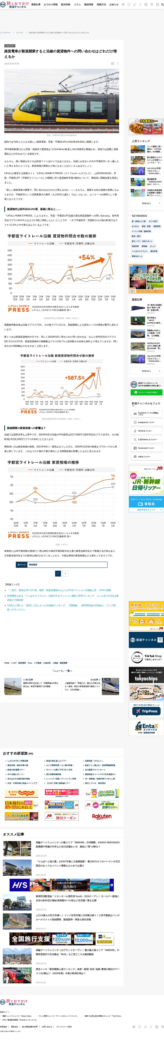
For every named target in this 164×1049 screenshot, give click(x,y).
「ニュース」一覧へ (61, 671)
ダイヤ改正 (153, 221)
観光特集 (65, 4)
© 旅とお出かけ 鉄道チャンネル (10, 1031)
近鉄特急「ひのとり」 (94, 761)
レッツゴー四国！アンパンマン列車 (61, 779)
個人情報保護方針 (29, 1027)
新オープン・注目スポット (142, 241)
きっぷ (152, 246)
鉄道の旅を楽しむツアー (56, 761)
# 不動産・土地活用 (42, 663)
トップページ (5, 33)
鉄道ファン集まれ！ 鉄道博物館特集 (100, 765)
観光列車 (154, 251)
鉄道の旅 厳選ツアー (16, 770)
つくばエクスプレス (139, 251)
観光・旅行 (136, 236)
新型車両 (157, 226)
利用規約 (3, 1027)
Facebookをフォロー (144, 448)
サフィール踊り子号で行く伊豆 (59, 770)
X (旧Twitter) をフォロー (145, 439)
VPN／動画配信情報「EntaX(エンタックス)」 (20, 1020)
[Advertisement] (82, 20)
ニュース (19, 33)
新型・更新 (146, 226)
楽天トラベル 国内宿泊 (95, 783)
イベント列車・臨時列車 (141, 231)
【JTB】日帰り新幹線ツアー (58, 783)
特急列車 (135, 246)
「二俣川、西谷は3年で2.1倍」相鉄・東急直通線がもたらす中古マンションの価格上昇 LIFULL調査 (59, 590)
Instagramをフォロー (144, 422)
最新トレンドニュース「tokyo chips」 (17, 1016)
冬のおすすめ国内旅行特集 (18, 779)
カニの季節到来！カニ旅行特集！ (60, 765)
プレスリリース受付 (64, 1027)
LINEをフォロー (142, 456)
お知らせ (114, 4)
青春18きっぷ (137, 256)
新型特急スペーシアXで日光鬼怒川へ (100, 774)
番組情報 (88, 4)
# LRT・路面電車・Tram (21, 663)
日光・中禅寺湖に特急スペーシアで (22, 783)
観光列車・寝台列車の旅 (17, 765)
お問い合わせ (47, 1027)
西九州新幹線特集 (53, 774)
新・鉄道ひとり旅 (139, 221)
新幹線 (144, 246)
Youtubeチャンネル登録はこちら (146, 414)
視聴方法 (101, 4)
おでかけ (135, 226)
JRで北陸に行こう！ (16, 774)
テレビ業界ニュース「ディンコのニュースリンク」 (58, 1016)
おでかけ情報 (51, 4)
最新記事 (35, 4)
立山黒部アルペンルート (95, 770)
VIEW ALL (146, 203)
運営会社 (14, 1027)
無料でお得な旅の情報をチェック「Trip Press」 (103, 1016)
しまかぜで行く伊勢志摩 (17, 761)
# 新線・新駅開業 (60, 663)
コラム (77, 4)
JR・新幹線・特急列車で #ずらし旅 (100, 779)
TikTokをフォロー (143, 431)
